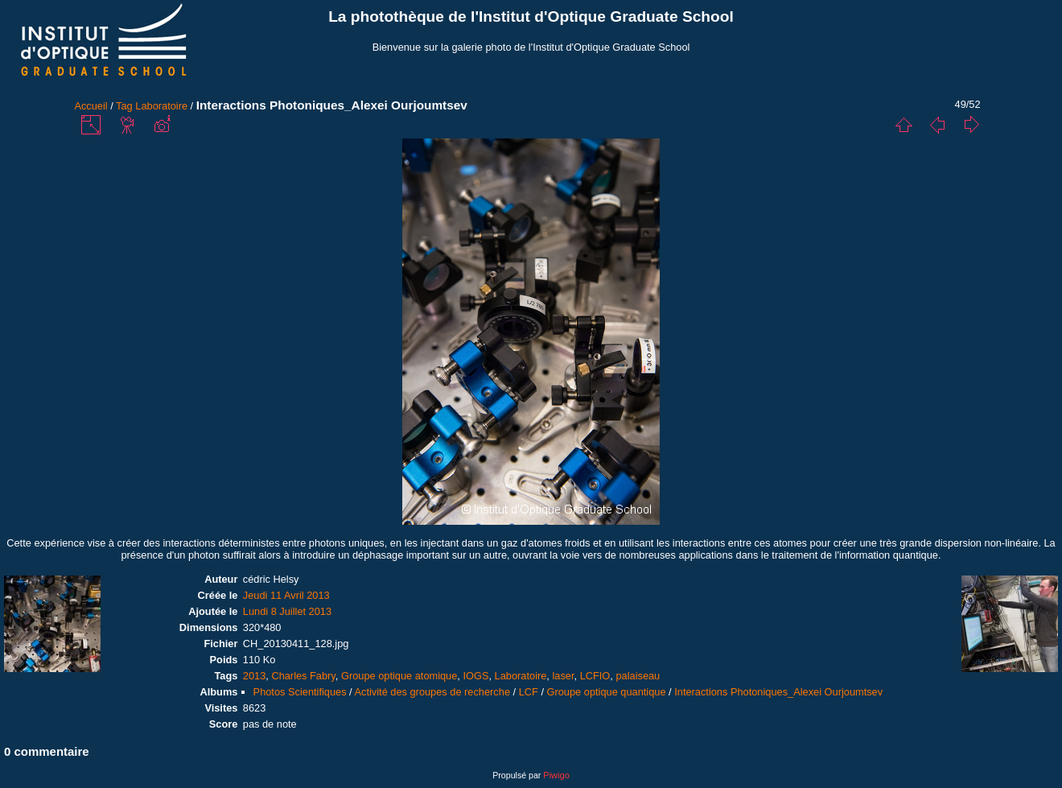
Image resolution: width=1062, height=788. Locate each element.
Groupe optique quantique (606, 692)
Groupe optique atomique (399, 676)
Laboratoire (161, 106)
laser (563, 676)
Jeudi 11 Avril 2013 (286, 595)
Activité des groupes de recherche (432, 692)
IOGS (475, 676)
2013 (254, 676)
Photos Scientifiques (300, 692)
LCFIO (595, 676)
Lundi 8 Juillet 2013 (287, 611)
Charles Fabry (303, 676)
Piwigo (556, 775)
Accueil (90, 106)
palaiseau (637, 676)
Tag (124, 106)
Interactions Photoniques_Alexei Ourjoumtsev (778, 692)
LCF (528, 692)
